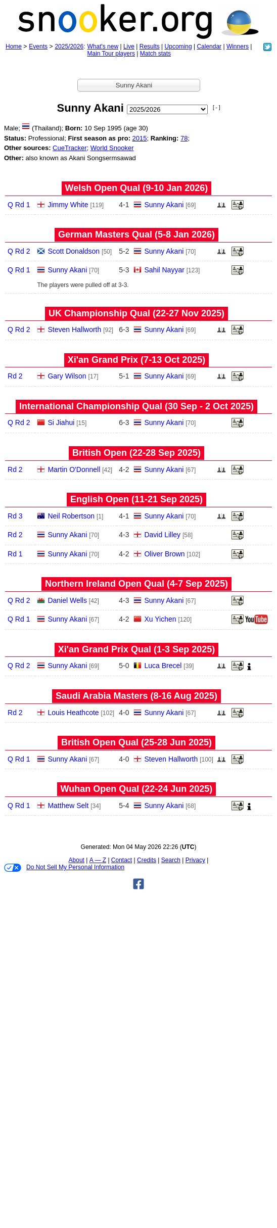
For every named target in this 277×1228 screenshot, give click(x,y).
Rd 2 (15, 376)
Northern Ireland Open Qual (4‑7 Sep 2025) (136, 584)
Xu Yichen (160, 619)
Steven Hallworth (74, 329)
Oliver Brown (164, 554)
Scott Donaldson (74, 251)
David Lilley (162, 535)
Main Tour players (111, 53)
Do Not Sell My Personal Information (64, 868)
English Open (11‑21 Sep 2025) (136, 499)
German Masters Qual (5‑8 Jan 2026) (136, 234)
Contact (121, 860)
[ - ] (216, 107)
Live (128, 46)
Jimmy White (68, 205)
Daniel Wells (67, 600)
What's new (102, 46)
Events (38, 46)
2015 (139, 138)
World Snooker (112, 148)
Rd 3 (15, 516)
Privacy (195, 860)
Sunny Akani (163, 205)
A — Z (97, 860)
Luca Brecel (162, 666)
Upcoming (178, 46)
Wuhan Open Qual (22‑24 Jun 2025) (137, 789)
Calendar (209, 46)
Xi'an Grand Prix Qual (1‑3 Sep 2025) (136, 649)
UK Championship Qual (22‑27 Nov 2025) (136, 313)
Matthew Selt (68, 805)
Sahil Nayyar (164, 270)
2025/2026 (69, 46)
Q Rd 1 (19, 205)
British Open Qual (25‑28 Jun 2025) (136, 742)
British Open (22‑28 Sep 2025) (136, 453)
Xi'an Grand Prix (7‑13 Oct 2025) (136, 360)
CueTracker (69, 148)
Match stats (155, 53)
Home (14, 46)
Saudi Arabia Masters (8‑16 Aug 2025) (136, 696)
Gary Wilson (67, 376)
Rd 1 (15, 554)
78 (184, 138)
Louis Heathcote (73, 713)
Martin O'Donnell (74, 469)
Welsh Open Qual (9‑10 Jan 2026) (136, 188)
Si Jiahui (61, 422)
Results (150, 46)
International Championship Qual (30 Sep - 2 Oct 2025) (136, 406)
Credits (146, 860)
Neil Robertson (71, 516)
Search (170, 860)
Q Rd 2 (19, 251)
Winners (237, 46)
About (76, 860)
